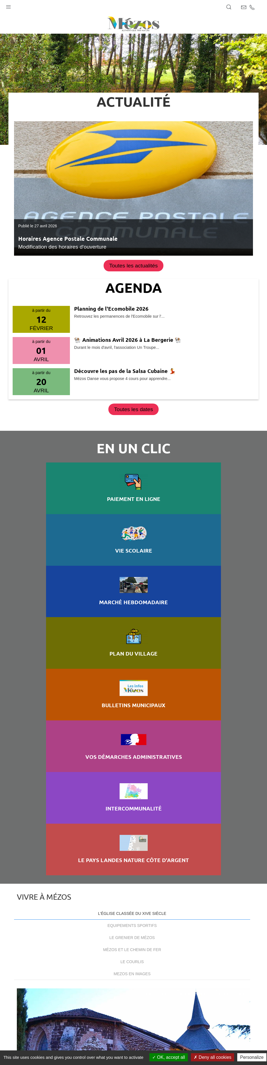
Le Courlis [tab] (132, 675)
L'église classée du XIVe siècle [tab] (132, 626)
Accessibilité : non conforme (129, 1043)
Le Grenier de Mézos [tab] (132, 651)
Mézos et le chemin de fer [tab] (132, 663)
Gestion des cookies (191, 1043)
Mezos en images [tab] (132, 687)
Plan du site (35, 1043)
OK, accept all (168, 1057)
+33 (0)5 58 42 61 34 (57, 937)
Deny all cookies (212, 1057)
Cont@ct (133, 957)
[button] (8, 5)
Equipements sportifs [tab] (132, 638)
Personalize (252, 1057)
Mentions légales (73, 1043)
